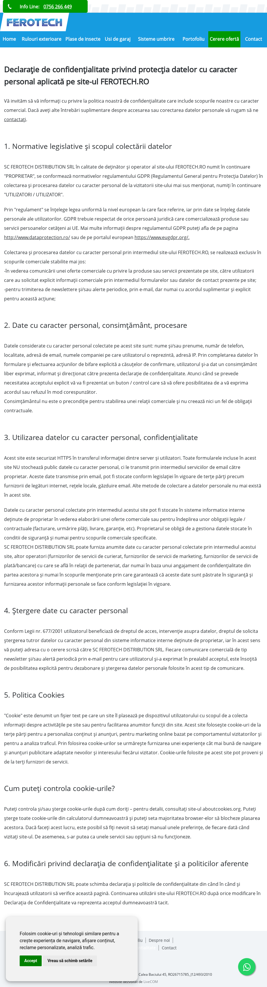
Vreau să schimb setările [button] (69, 960)
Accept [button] (30, 960)
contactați (15, 119)
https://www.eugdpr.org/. (162, 237)
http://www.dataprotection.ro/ (37, 237)
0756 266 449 (57, 6)
